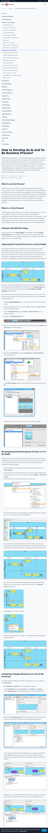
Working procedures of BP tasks (10, 52)
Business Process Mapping (9, 30)
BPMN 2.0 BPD (6, 78)
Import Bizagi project (8, 63)
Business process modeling (9, 27)
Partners (45, 1)
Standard (20, 177)
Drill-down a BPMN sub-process (10, 70)
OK (44, 830)
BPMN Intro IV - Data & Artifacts (10, 47)
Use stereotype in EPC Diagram (10, 65)
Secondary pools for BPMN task (10, 68)
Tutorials (10, 8)
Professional (15, 177)
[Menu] (45, 4)
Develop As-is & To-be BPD (9, 50)
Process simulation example (9, 73)
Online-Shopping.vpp (15, 302)
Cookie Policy (23, 831)
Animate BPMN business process (10, 57)
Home (3, 8)
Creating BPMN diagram (8, 32)
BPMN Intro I (6, 40)
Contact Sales (40, 1)
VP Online (14, 1)
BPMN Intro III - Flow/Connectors (10, 45)
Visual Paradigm (20, 232)
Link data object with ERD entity (10, 55)
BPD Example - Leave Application (10, 37)
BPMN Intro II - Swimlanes (9, 42)
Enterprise (10, 177)
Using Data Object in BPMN (9, 35)
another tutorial (38, 287)
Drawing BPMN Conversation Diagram (12, 75)
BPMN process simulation (9, 60)
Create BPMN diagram (8, 25)
